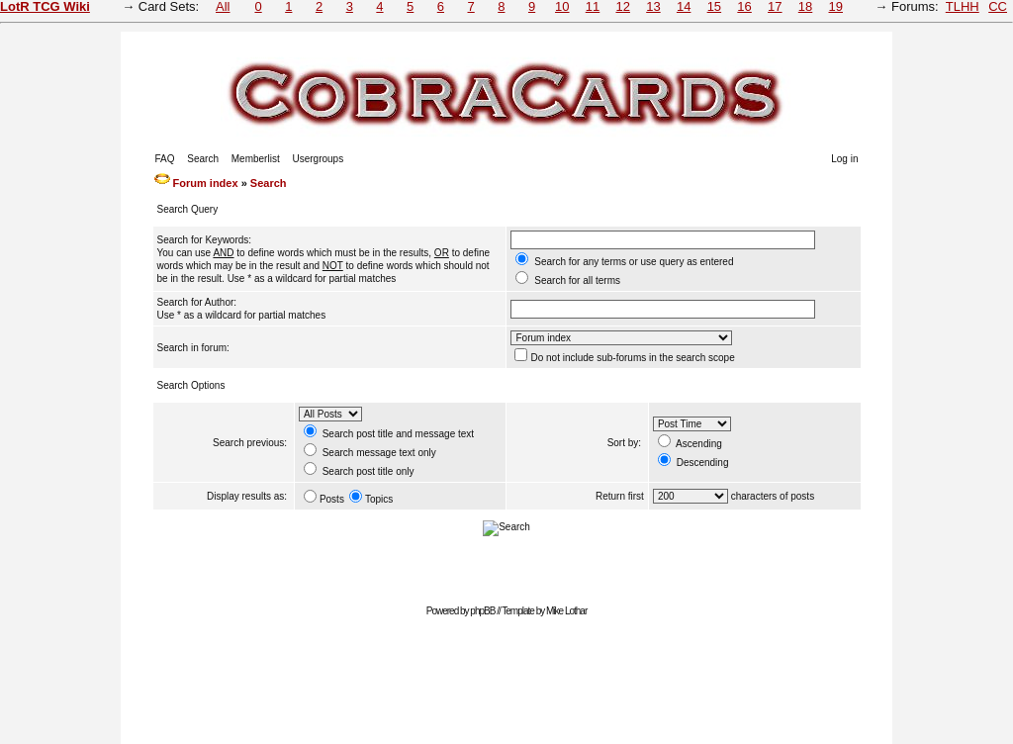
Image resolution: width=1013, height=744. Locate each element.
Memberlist (255, 158)
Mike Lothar (566, 610)
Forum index (205, 183)
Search (203, 158)
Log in (844, 158)
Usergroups (317, 158)
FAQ (165, 158)
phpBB (482, 610)
